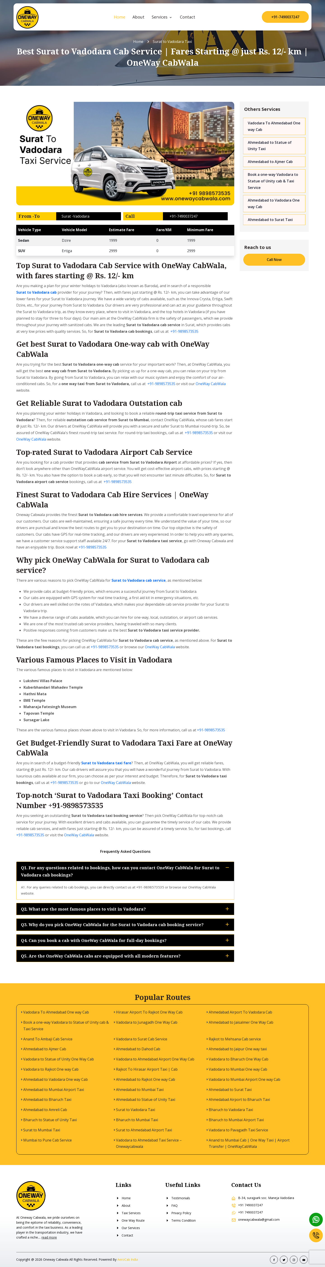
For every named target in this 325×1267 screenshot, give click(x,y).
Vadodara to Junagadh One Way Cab (146, 1022)
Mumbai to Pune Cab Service (47, 1140)
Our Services (128, 1228)
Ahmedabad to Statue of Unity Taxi (270, 145)
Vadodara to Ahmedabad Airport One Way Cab (155, 1059)
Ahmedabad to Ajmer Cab (270, 161)
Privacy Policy (178, 1213)
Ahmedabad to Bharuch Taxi (47, 1099)
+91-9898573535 (184, 331)
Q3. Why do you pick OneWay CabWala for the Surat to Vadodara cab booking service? (126, 924)
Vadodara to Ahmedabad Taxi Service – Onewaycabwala (149, 1143)
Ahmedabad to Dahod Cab (138, 1048)
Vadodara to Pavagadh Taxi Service (238, 1130)
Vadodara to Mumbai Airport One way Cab (244, 1079)
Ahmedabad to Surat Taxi (270, 219)
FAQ (171, 1205)
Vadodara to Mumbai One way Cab (238, 1069)
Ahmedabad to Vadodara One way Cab (274, 203)
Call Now (274, 259)
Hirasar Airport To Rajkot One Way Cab (149, 1012)
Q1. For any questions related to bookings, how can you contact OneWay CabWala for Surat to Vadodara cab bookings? (126, 871)
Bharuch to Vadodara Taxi (231, 1109)
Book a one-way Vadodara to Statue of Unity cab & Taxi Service (273, 181)
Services (160, 17)
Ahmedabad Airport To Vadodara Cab (240, 1012)
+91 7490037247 (250, 1205)
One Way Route (130, 1220)
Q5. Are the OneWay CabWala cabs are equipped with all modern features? (126, 956)
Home (119, 17)
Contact (187, 17)
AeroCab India (127, 1259)
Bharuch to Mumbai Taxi (137, 1119)
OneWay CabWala (211, 383)
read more (49, 1237)
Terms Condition (180, 1220)
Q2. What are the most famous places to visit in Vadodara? (126, 909)
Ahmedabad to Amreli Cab (45, 1109)
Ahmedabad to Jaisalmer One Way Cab (241, 1022)
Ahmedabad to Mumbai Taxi (140, 1089)
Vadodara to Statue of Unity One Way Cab (58, 1059)
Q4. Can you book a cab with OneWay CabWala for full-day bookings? (126, 940)
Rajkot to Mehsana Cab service (235, 1039)
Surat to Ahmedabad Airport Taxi (144, 1130)
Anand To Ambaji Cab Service (47, 1039)
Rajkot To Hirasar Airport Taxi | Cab (147, 1069)
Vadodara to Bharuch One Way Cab (238, 1059)
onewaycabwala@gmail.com (259, 1219)
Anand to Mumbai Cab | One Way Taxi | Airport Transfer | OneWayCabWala (249, 1143)
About (138, 17)
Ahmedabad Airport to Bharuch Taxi (239, 1099)
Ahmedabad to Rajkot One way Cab (145, 1079)
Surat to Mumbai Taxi (41, 1130)
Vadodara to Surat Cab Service (141, 1039)
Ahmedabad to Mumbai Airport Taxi (53, 1089)
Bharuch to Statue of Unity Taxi (50, 1119)
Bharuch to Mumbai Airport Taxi (236, 1119)
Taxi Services (128, 1213)
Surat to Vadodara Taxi (135, 1109)
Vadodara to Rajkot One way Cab (51, 1069)
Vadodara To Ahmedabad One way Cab (274, 126)
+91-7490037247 (285, 16)
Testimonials (177, 1198)
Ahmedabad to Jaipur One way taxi (238, 1048)
